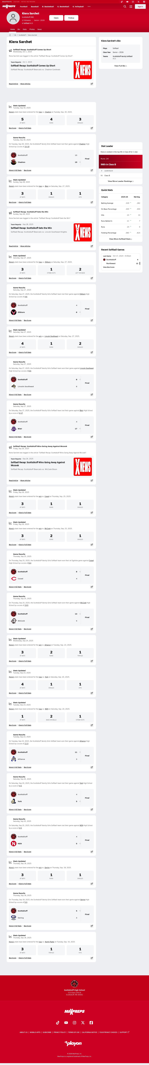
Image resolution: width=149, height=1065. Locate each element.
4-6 (26, 297)
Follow (71, 17)
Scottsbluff (22, 35)
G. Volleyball (78, 6)
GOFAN (17, 2)
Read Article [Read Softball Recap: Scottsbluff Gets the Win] (13, 246)
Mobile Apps (35, 1032)
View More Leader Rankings (120, 181)
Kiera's (11, 112)
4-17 (21, 413)
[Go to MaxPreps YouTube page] (66, 1023)
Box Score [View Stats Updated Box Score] (12, 128)
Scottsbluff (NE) (28, 17)
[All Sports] (89, 6)
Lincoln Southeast (51, 336)
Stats (25, 29)
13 (76, 614)
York (46, 677)
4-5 (20, 786)
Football (23, 6)
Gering (47, 867)
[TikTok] (121, 1)
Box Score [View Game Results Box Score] (27, 170)
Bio (19, 29)
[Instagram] (132, 1)
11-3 (26, 744)
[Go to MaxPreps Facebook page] (91, 1023)
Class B (107, 175)
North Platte (49, 942)
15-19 (27, 147)
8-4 (30, 563)
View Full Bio (120, 65)
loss (40, 112)
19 (76, 162)
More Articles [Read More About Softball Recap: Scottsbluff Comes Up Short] (25, 84)
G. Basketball (63, 6)
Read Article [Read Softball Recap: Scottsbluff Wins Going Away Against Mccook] (13, 480)
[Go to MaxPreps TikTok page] (58, 1023)
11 (76, 752)
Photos (32, 29)
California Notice (89, 1032)
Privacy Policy (60, 1032)
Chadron (48, 112)
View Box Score (108, 267)
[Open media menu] (131, 6)
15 (76, 155)
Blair (46, 186)
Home (12, 29)
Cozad (47, 496)
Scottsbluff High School (74, 985)
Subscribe (47, 1032)
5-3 (26, 902)
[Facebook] (144, 1)
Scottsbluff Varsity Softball (122, 56)
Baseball (35, 6)
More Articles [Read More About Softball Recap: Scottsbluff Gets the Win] (25, 246)
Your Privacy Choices (108, 1032)
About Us (23, 1032)
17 (76, 428)
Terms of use (74, 1032)
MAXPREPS (7, 2)
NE (15, 35)
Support (124, 1032)
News (39, 29)
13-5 (26, 605)
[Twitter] (138, 1)
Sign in (140, 6)
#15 (27, 23)
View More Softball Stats (120, 238)
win (40, 336)
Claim (56, 17)
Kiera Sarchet (30, 13)
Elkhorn (48, 262)
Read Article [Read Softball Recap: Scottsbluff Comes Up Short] (13, 84)
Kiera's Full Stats (25, 128)
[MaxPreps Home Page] (10, 35)
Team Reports (16, 62)
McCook (48, 528)
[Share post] (92, 84)
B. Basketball (48, 6)
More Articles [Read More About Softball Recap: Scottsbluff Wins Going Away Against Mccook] (25, 480)
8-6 (30, 371)
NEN (46, 709)
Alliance (48, 645)
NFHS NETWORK (28, 2)
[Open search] (125, 6)
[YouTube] (127, 1)
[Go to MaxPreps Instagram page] (74, 1023)
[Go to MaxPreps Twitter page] (83, 1023)
